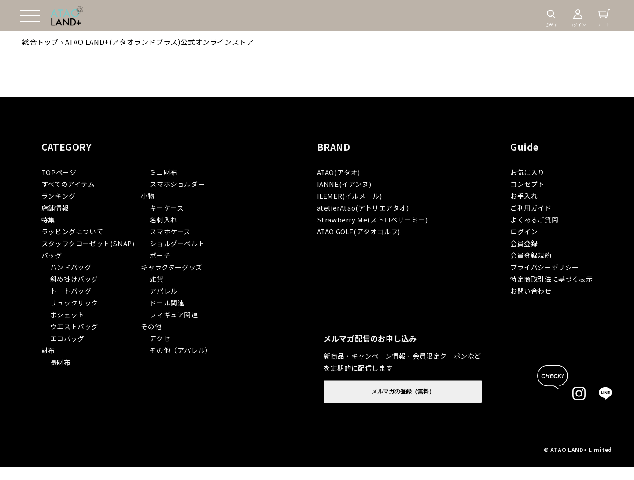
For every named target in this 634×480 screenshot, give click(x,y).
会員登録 (524, 243)
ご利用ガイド (531, 207)
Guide (524, 146)
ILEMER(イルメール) (349, 195)
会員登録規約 (531, 255)
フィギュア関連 (174, 314)
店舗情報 (55, 207)
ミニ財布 (163, 172)
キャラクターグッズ (171, 267)
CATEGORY (66, 146)
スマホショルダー (177, 184)
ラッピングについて (72, 231)
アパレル (163, 290)
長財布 (60, 362)
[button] (30, 16)
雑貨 (156, 279)
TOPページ (59, 172)
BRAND (333, 146)
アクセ (160, 338)
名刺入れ (163, 219)
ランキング (58, 195)
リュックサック (74, 302)
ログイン (524, 231)
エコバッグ (67, 338)
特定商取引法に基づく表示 (551, 279)
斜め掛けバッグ (74, 279)
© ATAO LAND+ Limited (578, 449)
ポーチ (160, 255)
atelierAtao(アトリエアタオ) (363, 207)
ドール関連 (167, 302)
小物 (148, 195)
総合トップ (40, 41)
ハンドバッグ (71, 267)
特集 (48, 219)
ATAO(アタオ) (338, 172)
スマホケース (170, 231)
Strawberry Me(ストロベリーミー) (372, 219)
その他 (151, 326)
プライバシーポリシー (544, 267)
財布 (48, 350)
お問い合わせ (531, 290)
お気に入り (527, 172)
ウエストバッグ (74, 326)
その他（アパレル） (180, 350)
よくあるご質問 (534, 219)
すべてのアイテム (68, 184)
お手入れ (524, 195)
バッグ (51, 255)
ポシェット (67, 314)
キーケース (167, 207)
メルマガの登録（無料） (403, 391)
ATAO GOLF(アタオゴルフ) (358, 231)
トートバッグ (71, 290)
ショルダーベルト (177, 243)
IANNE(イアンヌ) (344, 184)
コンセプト (527, 184)
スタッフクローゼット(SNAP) (88, 243)
